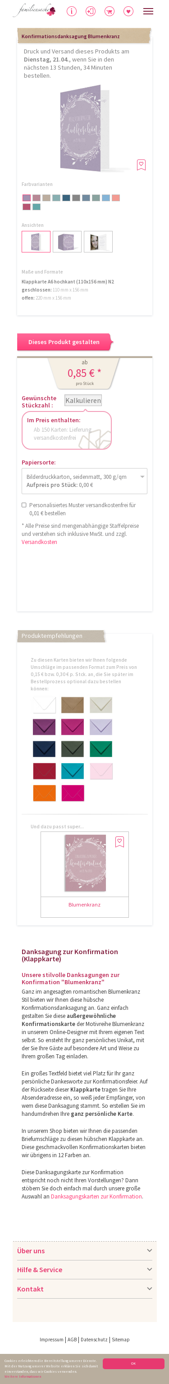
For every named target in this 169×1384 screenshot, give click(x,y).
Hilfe (72, 14)
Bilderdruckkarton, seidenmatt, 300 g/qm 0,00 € (77, 481)
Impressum (52, 1339)
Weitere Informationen (23, 1377)
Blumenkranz (84, 904)
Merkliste (133, 10)
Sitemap (121, 1339)
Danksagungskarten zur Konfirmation (96, 1196)
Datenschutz (94, 1339)
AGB (72, 1339)
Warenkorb (118, 10)
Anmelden (98, 12)
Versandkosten (39, 542)
